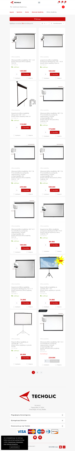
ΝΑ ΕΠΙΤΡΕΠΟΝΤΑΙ (15, 447)
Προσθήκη (26, 74)
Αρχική (12, 12)
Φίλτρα (37, 19)
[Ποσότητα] (18, 74)
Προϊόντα (19, 12)
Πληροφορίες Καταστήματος (21, 415)
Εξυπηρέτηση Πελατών (19, 420)
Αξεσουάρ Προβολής (38, 12)
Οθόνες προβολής (15, 57)
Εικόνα (27, 12)
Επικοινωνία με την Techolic (20, 426)
